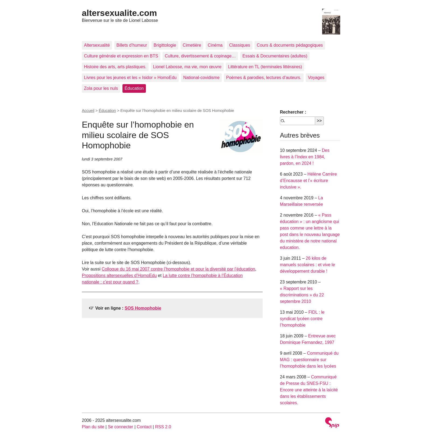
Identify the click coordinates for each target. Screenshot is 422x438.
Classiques (239, 45)
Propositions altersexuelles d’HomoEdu (119, 275)
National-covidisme (201, 77)
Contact (144, 427)
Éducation (134, 88)
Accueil (88, 110)
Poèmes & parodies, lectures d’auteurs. (263, 77)
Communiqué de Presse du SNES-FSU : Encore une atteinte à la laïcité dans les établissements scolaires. (309, 390)
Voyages (316, 77)
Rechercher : (293, 112)
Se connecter (120, 427)
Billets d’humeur (132, 45)
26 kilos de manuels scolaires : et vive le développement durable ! (307, 264)
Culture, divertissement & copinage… (200, 56)
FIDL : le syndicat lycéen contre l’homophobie (302, 318)
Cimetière (192, 45)
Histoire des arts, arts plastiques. (115, 66)
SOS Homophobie (143, 308)
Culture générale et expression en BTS (121, 56)
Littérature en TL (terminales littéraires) (265, 66)
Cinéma (215, 45)
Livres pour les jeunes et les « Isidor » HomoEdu (130, 77)
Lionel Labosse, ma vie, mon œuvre (187, 66)
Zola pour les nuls (101, 88)
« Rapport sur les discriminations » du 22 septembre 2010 (302, 295)
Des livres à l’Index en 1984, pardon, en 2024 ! (304, 157)
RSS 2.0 (163, 427)
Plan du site (93, 427)
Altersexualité (97, 45)
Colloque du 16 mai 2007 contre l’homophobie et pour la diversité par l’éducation (178, 269)
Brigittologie (165, 45)
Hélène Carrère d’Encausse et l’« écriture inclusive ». (308, 180)
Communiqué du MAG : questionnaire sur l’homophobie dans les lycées (309, 359)
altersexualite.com (119, 13)
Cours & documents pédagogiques (290, 45)
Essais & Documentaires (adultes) (274, 56)
